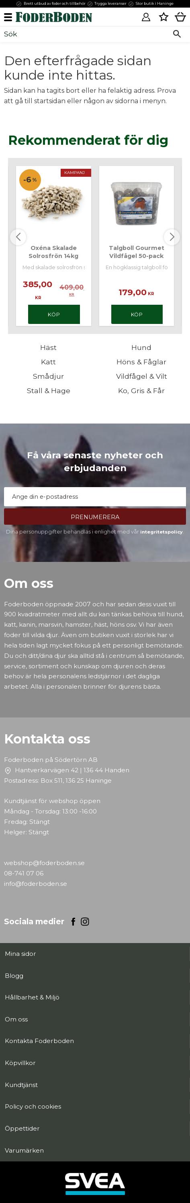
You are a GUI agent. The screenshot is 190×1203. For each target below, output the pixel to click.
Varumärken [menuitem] (24, 1150)
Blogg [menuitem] (14, 975)
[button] (11, 17)
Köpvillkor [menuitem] (20, 1063)
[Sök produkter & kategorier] (86, 34)
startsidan (49, 101)
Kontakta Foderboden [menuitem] (39, 1041)
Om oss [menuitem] (16, 1019)
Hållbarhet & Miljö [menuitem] (32, 997)
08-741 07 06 (23, 873)
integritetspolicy (161, 532)
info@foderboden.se (35, 883)
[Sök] (177, 34)
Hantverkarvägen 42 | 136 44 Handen (72, 770)
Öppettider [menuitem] (22, 1128)
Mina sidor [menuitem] (20, 953)
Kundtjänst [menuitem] (21, 1085)
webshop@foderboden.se (44, 863)
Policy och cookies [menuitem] (33, 1106)
